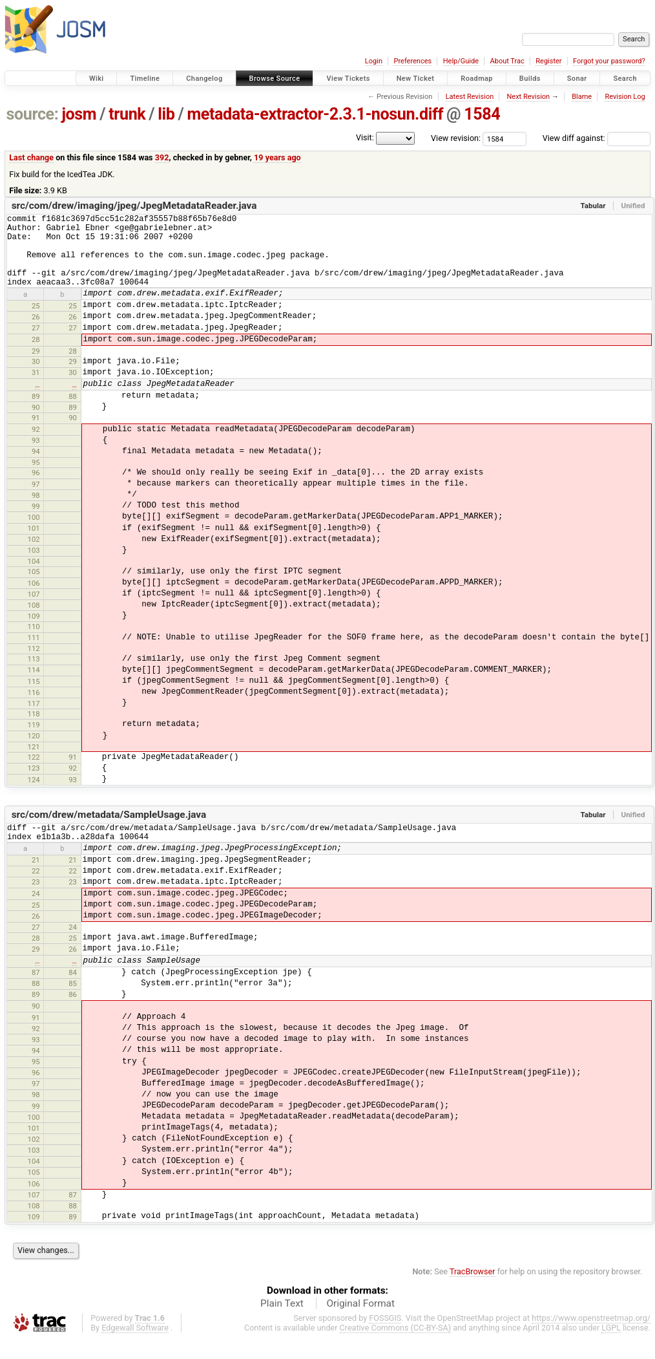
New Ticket (416, 78)
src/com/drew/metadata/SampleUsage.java (109, 830)
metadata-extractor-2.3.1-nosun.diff (315, 114)
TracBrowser (472, 1291)
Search (625, 78)
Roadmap (477, 78)
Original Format (360, 1323)
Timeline (145, 78)
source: (32, 114)
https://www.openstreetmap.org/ (591, 1337)
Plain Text (282, 1323)
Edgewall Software (135, 1347)
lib (166, 114)
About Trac (507, 61)
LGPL (611, 1347)
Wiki (96, 78)
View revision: (456, 138)
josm (78, 114)
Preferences (412, 61)
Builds (530, 78)
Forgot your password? (609, 61)
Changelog (204, 78)
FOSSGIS (385, 1337)
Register (548, 61)
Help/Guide (461, 61)
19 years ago (277, 157)
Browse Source (274, 78)
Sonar (577, 78)
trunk (127, 114)
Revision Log (625, 96)
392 (162, 157)
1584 (482, 114)
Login (373, 61)
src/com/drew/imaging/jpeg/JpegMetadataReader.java (134, 205)
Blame (582, 96)
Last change (31, 157)
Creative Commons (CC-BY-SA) (396, 1347)
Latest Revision (470, 96)
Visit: (365, 137)
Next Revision (528, 96)
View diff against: (596, 138)
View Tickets (347, 78)
